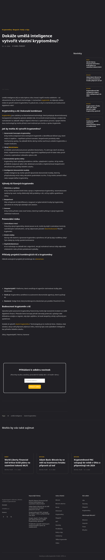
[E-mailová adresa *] (34, 381)
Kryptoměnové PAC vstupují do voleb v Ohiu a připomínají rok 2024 (93, 93)
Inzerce (4, 513)
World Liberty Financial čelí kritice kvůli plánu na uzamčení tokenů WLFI (93, 64)
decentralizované (51, 229)
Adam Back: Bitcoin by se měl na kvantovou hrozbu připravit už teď (94, 79)
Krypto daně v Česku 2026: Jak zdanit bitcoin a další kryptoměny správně (93, 108)
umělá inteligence (16, 416)
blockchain (39, 259)
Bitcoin (88, 75)
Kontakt (4, 506)
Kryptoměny (7, 29)
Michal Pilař (9, 470)
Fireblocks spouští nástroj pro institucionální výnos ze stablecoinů (93, 123)
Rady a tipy (24, 29)
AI (8, 416)
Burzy (88, 60)
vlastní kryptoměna (30, 416)
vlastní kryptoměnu (22, 324)
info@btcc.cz (5, 509)
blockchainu (13, 147)
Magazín (16, 29)
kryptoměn (46, 100)
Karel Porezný (19, 46)
